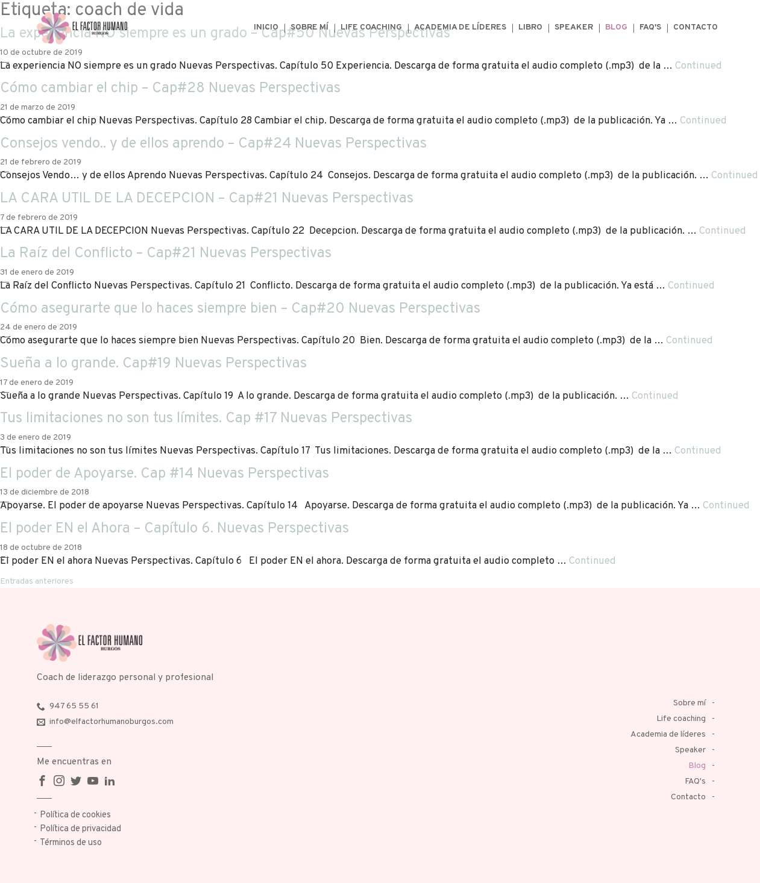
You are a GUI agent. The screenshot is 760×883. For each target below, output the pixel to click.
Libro (530, 27)
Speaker (573, 27)
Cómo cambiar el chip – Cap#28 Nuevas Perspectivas (170, 89)
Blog (616, 27)
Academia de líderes (460, 27)
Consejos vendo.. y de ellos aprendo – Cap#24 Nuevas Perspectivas (213, 144)
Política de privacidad (80, 829)
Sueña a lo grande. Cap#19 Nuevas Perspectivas (153, 364)
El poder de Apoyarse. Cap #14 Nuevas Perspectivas (164, 474)
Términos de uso (71, 843)
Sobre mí (309, 27)
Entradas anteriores (37, 581)
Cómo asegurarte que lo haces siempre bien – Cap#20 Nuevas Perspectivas (240, 309)
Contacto (695, 27)
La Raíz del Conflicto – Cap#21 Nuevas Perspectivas (165, 254)
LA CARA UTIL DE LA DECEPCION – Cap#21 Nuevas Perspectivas (206, 199)
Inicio (266, 27)
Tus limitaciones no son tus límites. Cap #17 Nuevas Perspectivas (206, 419)
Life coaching (371, 27)
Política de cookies (75, 815)
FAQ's (650, 27)
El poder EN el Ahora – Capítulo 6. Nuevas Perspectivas (174, 529)
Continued (698, 66)
